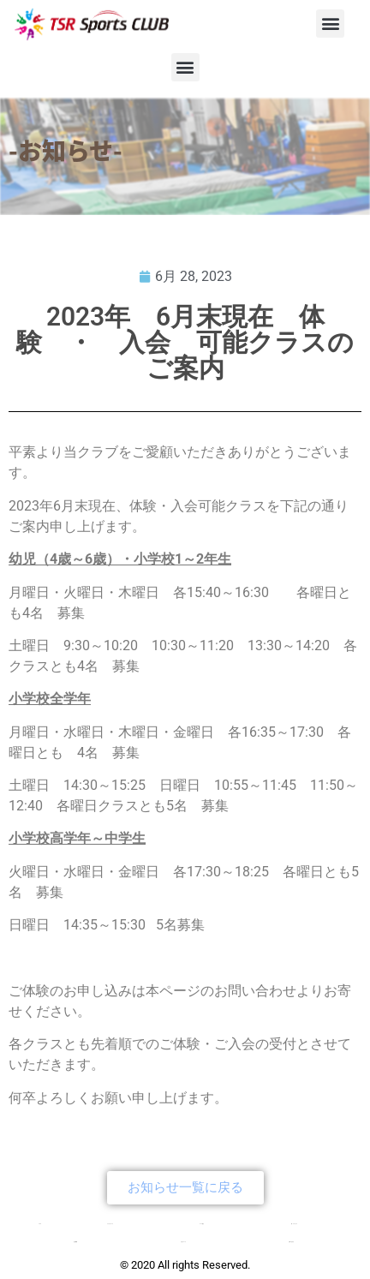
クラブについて (110, 1223)
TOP (40, 1223)
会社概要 (75, 1241)
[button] (330, 23)
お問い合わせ (291, 1241)
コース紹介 (202, 1223)
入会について (183, 1241)
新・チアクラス (294, 1223)
